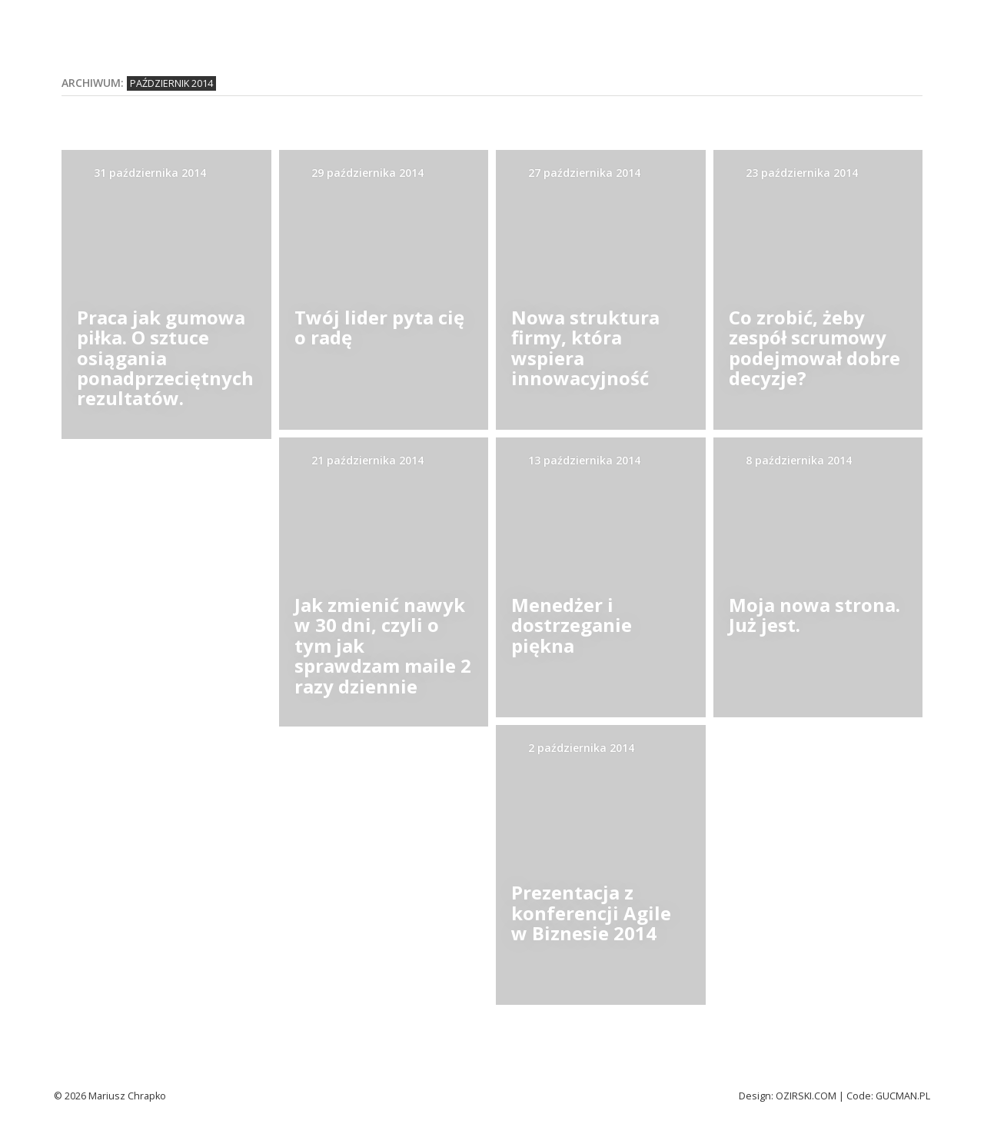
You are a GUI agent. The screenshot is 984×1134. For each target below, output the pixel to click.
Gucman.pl (903, 1095)
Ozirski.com (806, 1095)
